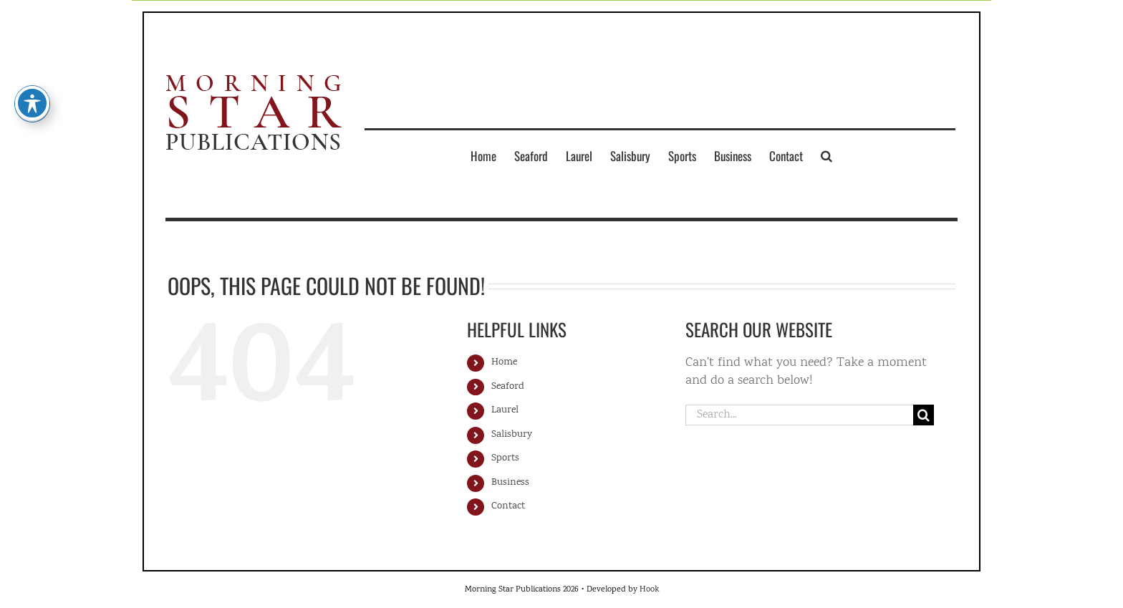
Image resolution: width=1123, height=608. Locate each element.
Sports (505, 458)
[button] (826, 155)
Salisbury (511, 435)
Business (510, 483)
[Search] (923, 415)
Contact (508, 506)
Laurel (505, 410)
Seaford (507, 387)
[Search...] (799, 415)
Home (504, 362)
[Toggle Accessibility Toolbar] (32, 95)
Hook (649, 590)
